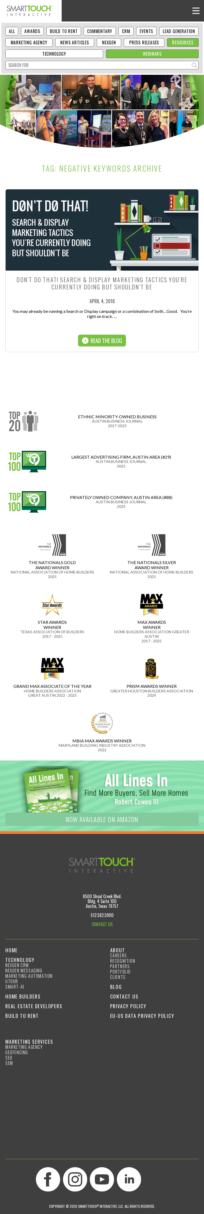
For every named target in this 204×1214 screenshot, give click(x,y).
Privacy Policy (128, 1006)
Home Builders (22, 996)
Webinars (152, 54)
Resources (182, 42)
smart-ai (14, 986)
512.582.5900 (102, 915)
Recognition (122, 961)
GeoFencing (16, 1052)
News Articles (74, 42)
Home (11, 950)
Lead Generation (179, 31)
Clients (118, 977)
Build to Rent (63, 31)
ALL (12, 31)
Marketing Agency (29, 42)
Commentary (99, 31)
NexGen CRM (17, 965)
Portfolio (120, 971)
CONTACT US (102, 924)
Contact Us (124, 996)
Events (146, 31)
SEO (9, 1057)
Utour (11, 981)
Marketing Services (29, 1041)
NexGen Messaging (24, 970)
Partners (120, 966)
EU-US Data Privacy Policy (142, 1015)
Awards (32, 31)
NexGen (109, 42)
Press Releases (144, 42)
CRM (126, 31)
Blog (116, 986)
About (117, 950)
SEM (9, 1063)
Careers (118, 955)
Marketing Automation (29, 976)
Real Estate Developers (33, 1006)
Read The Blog (102, 341)
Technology (54, 54)
